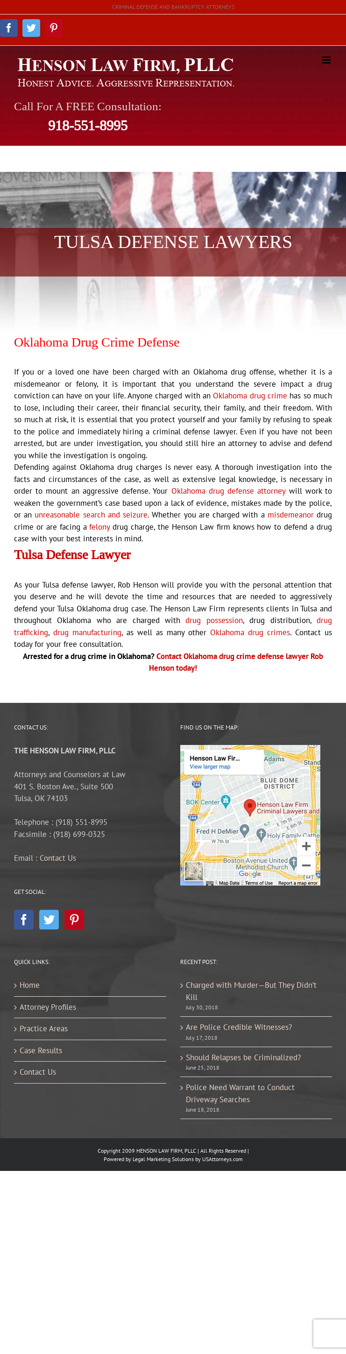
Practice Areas (44, 1028)
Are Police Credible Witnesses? (239, 1027)
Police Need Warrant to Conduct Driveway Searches (240, 1093)
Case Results (41, 1050)
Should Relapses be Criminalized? (243, 1057)
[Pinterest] (74, 919)
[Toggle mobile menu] (327, 60)
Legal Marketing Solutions (163, 1159)
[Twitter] (49, 919)
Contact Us (58, 858)
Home (30, 985)
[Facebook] (24, 919)
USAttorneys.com (222, 1159)
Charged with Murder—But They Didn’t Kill (251, 991)
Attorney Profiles (48, 1007)
